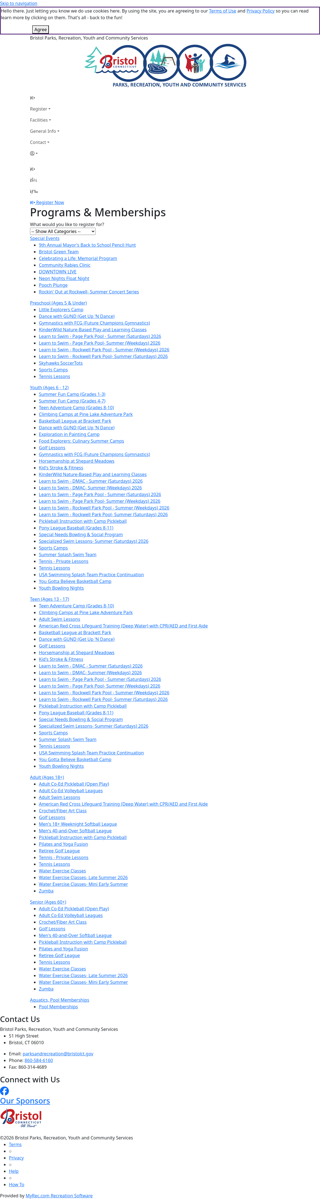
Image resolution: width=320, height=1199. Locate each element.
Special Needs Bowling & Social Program (81, 534)
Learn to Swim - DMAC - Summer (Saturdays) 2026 (90, 481)
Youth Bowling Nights (61, 588)
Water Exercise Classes (62, 871)
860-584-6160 (39, 1060)
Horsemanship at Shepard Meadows (76, 461)
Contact (38, 142)
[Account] (44, 153)
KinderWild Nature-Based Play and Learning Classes (93, 330)
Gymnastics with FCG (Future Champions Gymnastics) (94, 323)
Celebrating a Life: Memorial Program (78, 258)
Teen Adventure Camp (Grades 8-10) (76, 407)
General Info (43, 131)
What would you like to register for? (67, 224)
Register (38, 109)
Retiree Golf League (59, 851)
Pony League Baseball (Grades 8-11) (76, 528)
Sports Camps (53, 370)
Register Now (50, 202)
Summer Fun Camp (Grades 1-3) (72, 394)
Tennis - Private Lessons (63, 561)
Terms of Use (222, 11)
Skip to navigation (18, 3)
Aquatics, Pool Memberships (59, 1000)
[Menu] (34, 191)
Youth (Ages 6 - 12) (49, 387)
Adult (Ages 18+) (47, 777)
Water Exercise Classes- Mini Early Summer (83, 884)
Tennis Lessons (54, 376)
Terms (15, 1144)
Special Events (44, 238)
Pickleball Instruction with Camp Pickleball (83, 521)
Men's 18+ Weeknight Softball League (78, 824)
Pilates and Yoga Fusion (63, 844)
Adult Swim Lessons (59, 619)
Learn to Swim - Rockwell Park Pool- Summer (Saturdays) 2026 (103, 356)
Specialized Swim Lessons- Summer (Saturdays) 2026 (93, 541)
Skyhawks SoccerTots (61, 363)
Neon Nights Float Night (64, 278)
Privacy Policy (260, 11)
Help (14, 1171)
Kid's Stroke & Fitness (61, 468)
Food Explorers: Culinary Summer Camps (81, 441)
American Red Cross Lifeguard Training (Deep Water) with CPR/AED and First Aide (123, 626)
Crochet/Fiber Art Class (63, 811)
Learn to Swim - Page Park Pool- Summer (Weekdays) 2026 (99, 343)
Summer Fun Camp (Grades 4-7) (72, 401)
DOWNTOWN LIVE (57, 272)
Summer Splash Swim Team (67, 554)
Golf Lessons (52, 448)
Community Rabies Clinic (65, 265)
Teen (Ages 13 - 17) (49, 599)
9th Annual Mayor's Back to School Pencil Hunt (87, 245)
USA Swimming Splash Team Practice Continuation (91, 575)
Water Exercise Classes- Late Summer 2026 (83, 877)
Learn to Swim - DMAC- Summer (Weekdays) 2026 (90, 488)
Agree (40, 29)
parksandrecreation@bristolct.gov (58, 1054)
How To (16, 1184)
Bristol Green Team (59, 252)
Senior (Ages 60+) (48, 902)
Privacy (16, 1158)
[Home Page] (44, 97)
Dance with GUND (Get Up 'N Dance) (76, 316)
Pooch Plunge (53, 285)
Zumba (46, 891)
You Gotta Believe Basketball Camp (75, 581)
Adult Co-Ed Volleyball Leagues (71, 791)
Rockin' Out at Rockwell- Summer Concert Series (89, 292)
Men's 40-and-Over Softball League (75, 831)
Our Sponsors (25, 1100)
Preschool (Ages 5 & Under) (58, 303)
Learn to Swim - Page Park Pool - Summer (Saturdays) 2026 (100, 336)
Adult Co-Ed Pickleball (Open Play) (74, 784)
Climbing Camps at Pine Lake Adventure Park (86, 414)
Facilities (39, 120)
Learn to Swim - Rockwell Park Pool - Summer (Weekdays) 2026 (104, 350)
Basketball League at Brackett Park (75, 421)
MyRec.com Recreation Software (59, 1196)
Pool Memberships (58, 1007)
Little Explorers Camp (61, 310)
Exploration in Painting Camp (69, 434)
